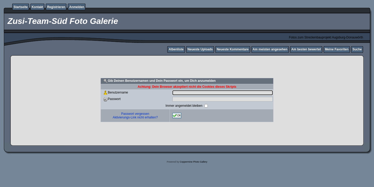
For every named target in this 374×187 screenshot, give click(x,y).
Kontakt (37, 7)
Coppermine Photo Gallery (193, 162)
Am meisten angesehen (270, 49)
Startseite (21, 7)
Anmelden (76, 7)
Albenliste (176, 49)
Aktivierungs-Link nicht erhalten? (135, 117)
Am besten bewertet (306, 49)
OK (177, 115)
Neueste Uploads (200, 49)
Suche (357, 49)
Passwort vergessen (135, 114)
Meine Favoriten (337, 49)
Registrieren (56, 7)
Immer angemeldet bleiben (184, 106)
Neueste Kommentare (233, 49)
